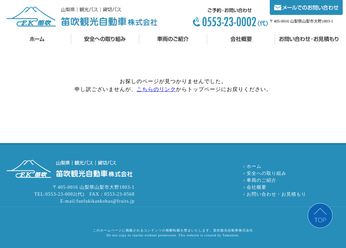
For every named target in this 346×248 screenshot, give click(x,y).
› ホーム (252, 166)
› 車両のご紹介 (259, 180)
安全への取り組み (105, 40)
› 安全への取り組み (264, 173)
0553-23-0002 (229, 18)
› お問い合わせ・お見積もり (274, 194)
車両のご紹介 (173, 40)
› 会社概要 (254, 187)
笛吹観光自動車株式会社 (81, 17)
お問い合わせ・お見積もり (309, 40)
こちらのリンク (156, 89)
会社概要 (241, 40)
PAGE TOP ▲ (320, 215)
